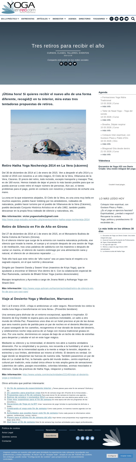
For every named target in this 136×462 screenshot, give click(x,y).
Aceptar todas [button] (126, 456)
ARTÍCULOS (42, 19)
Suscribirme (51, 435)
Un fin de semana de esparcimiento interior (29, 388)
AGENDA (72, 19)
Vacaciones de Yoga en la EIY (22, 404)
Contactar (6, 441)
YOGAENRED (99, 19)
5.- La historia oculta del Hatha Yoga (113, 251)
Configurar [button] (112, 456)
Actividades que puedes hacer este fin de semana (32, 413)
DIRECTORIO (85, 19)
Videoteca (104, 160)
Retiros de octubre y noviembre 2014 (26, 397)
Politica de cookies (11, 428)
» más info (106, 106)
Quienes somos (9, 437)
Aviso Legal (7, 432)
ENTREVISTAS (27, 19)
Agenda (103, 92)
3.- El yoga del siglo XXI (109, 244)
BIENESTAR (58, 19)
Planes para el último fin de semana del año (29, 417)
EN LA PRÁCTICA (9, 19)
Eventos (84, 53)
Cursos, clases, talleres (62, 53)
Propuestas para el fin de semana (24, 395)
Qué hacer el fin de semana (21, 422)
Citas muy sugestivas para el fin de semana (29, 399)
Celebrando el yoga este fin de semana (27, 408)
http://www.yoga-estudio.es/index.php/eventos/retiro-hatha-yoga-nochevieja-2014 (46, 219)
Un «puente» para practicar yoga (23, 393)
